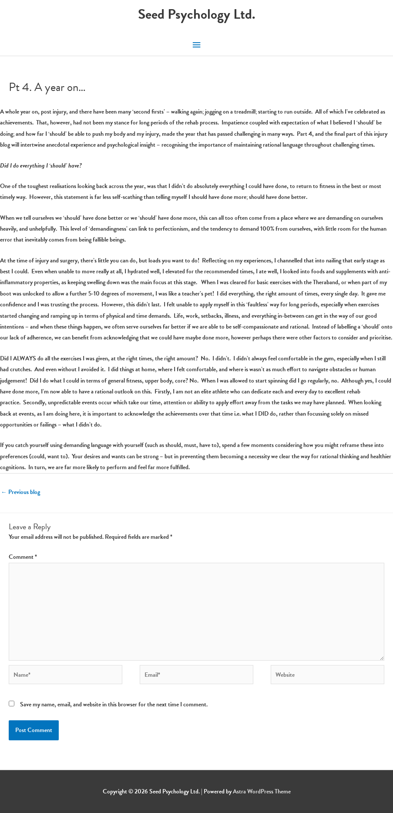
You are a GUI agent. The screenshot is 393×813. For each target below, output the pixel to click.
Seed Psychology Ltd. (196, 14)
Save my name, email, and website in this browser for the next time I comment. (114, 704)
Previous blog (20, 492)
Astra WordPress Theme (262, 791)
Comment (23, 556)
